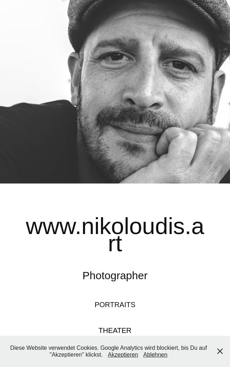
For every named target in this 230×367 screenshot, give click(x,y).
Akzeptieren (123, 355)
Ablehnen (155, 355)
